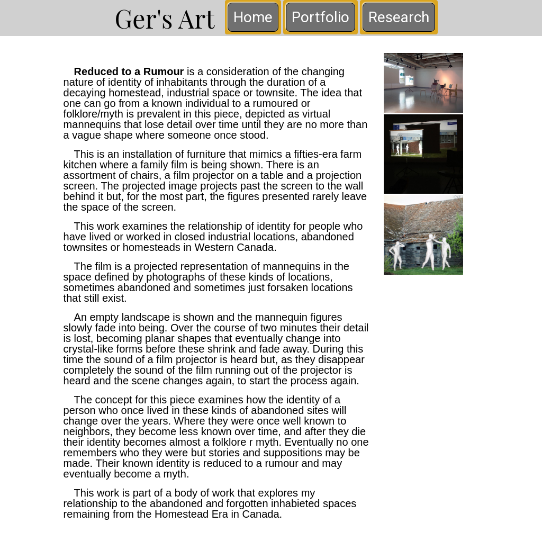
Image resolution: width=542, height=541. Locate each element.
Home (253, 17)
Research (398, 17)
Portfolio (320, 17)
